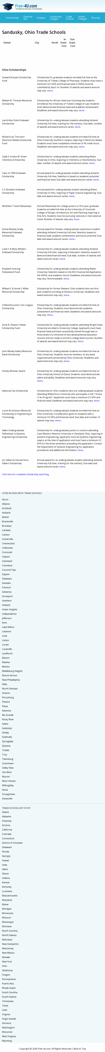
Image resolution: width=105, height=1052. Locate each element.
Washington (8, 1027)
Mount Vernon (9, 675)
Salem (5, 723)
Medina (6, 662)
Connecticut (8, 838)
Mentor (6, 666)
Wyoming (7, 1040)
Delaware (7, 578)
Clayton (6, 556)
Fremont (6, 587)
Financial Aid (27, 17)
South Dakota (9, 996)
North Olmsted (9, 688)
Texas (5, 1005)
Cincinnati (7, 552)
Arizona (6, 825)
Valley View (7, 767)
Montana (6, 926)
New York (7, 961)
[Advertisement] (52, 57)
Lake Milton (8, 627)
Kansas (5, 882)
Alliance (6, 503)
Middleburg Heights (12, 671)
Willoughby (8, 785)
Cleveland (7, 561)
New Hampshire (10, 943)
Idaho (5, 869)
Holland (6, 605)
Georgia (6, 856)
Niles (4, 684)
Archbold (6, 508)
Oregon (6, 974)
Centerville (7, 539)
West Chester (9, 780)
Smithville (7, 736)
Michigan (6, 908)
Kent (4, 622)
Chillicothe (7, 547)
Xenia (5, 789)
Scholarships (12, 17)
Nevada (6, 957)
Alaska (5, 812)
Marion (6, 657)
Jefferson (6, 618)
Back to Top (79, 1048)
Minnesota (7, 913)
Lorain (5, 644)
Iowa (4, 864)
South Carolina (9, 992)
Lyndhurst (7, 653)
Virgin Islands (9, 1018)
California (7, 829)
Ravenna (6, 710)
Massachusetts (10, 895)
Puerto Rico (8, 983)
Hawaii (5, 860)
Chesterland (8, 543)
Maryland (7, 899)
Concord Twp (9, 569)
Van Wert (7, 772)
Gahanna (6, 591)
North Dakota (9, 935)
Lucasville (7, 649)
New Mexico (8, 952)
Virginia (6, 1014)
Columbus (7, 565)
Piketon (6, 701)
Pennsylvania (9, 979)
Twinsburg (7, 758)
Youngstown (8, 794)
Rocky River (8, 719)
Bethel (5, 517)
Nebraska (7, 939)
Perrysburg (8, 697)
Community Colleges (56, 17)
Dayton (6, 574)
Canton (6, 534)
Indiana (6, 878)
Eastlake (6, 583)
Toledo (5, 750)
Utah (4, 1009)
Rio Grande (7, 714)
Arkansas (7, 820)
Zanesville (7, 798)
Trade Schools (70, 17)
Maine (5, 904)
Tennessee (7, 1001)
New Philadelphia (11, 679)
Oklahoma (7, 970)
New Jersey (8, 948)
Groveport (7, 596)
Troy (4, 754)
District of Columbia (12, 842)
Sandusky (7, 728)
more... (50, 90)
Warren (6, 776)
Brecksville (7, 521)
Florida (5, 851)
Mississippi (7, 921)
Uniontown (8, 763)
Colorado (6, 834)
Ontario (6, 693)
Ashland (6, 512)
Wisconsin (7, 1031)
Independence (9, 613)
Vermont (6, 1023)
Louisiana (7, 891)
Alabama (6, 816)
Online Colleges (82, 17)
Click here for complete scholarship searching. (25, 474)
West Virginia (9, 1036)
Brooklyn (6, 525)
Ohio (4, 965)
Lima (4, 635)
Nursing (95, 17)
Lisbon (5, 640)
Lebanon (6, 631)
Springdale (7, 741)
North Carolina (10, 930)
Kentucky (6, 886)
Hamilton (6, 600)
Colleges (41, 17)
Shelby (5, 732)
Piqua (5, 706)
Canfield (6, 530)
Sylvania (6, 745)
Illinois (5, 873)
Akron (5, 499)
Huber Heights (9, 609)
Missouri (6, 917)
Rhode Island (8, 987)
